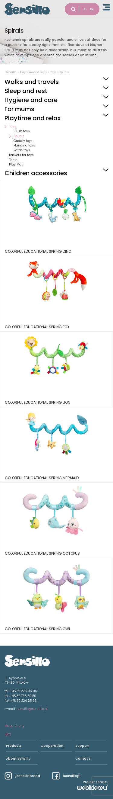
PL (85, 9)
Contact (82, 758)
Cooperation (52, 745)
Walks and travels (32, 82)
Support (82, 745)
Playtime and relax (33, 118)
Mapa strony (14, 726)
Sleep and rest (26, 91)
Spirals (19, 136)
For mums (19, 109)
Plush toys (22, 131)
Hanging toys (24, 145)
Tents (13, 160)
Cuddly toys (23, 141)
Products (14, 745)
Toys (12, 126)
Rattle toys (22, 150)
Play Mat (16, 164)
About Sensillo (18, 758)
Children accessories (36, 173)
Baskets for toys (21, 155)
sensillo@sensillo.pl (32, 709)
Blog (8, 734)
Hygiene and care (31, 100)
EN (91, 9)
